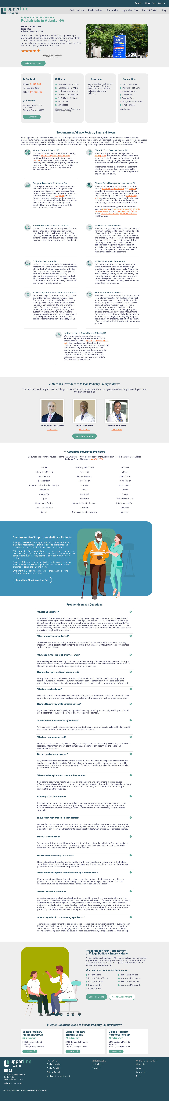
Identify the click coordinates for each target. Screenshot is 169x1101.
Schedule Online (96, 1000)
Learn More (52, 433)
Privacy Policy (42, 1094)
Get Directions (31, 120)
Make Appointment (33, 66)
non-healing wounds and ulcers (55, 159)
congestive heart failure (126, 214)
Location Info (30, 1054)
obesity (132, 192)
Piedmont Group (32, 1036)
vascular (37, 163)
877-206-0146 (36, 95)
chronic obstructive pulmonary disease (119, 216)
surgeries (60, 199)
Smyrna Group (75, 1036)
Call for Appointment (122, 1000)
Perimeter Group (119, 1036)
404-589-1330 (35, 87)
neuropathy (100, 159)
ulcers (97, 201)
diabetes (106, 192)
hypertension (117, 192)
